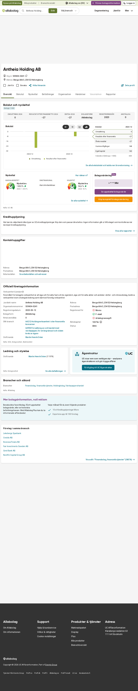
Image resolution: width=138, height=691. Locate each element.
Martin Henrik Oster (34, 337)
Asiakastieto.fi (84, 673)
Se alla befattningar (55, 371)
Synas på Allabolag (12, 3)
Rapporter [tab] (111, 94)
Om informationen (11, 632)
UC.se (74, 673)
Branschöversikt (48, 3)
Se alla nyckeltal (79, 201)
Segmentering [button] (101, 10)
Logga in (129, 3)
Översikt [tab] (7, 94)
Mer (129, 10)
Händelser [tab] (80, 94)
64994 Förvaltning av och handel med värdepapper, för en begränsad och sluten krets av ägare (44, 331)
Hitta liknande (37, 85)
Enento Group (51, 665)
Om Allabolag (9, 627)
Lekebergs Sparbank (12, 433)
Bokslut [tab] (20, 94)
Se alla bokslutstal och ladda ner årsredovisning (109, 165)
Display (74, 632)
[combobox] (36, 10)
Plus (73, 636)
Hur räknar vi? (81, 175)
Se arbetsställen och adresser (33, 274)
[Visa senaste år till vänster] (66, 127)
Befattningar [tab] (48, 94)
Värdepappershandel (74, 386)
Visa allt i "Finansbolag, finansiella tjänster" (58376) (110, 460)
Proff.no (29, 673)
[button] (117, 10)
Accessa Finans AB (11, 442)
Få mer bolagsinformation (106, 3)
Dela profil (128, 85)
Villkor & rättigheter (46, 632)
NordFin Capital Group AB (14, 455)
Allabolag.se (54, 673)
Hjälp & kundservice (46, 627)
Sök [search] (53, 10)
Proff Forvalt (65, 673)
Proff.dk (37, 673)
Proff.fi (44, 673)
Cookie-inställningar (46, 636)
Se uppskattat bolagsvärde (113, 192)
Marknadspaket (78, 627)
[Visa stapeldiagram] (86, 127)
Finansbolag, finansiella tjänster (39, 386)
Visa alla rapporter (125, 231)
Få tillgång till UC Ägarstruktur (98, 367)
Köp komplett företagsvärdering (114, 199)
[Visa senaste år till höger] (72, 127)
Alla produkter (30, 3)
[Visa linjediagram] (80, 127)
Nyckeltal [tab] (33, 94)
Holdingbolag (59, 386)
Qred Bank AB (9, 451)
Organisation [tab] (64, 94)
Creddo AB (8, 438)
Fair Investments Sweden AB (15, 446)
